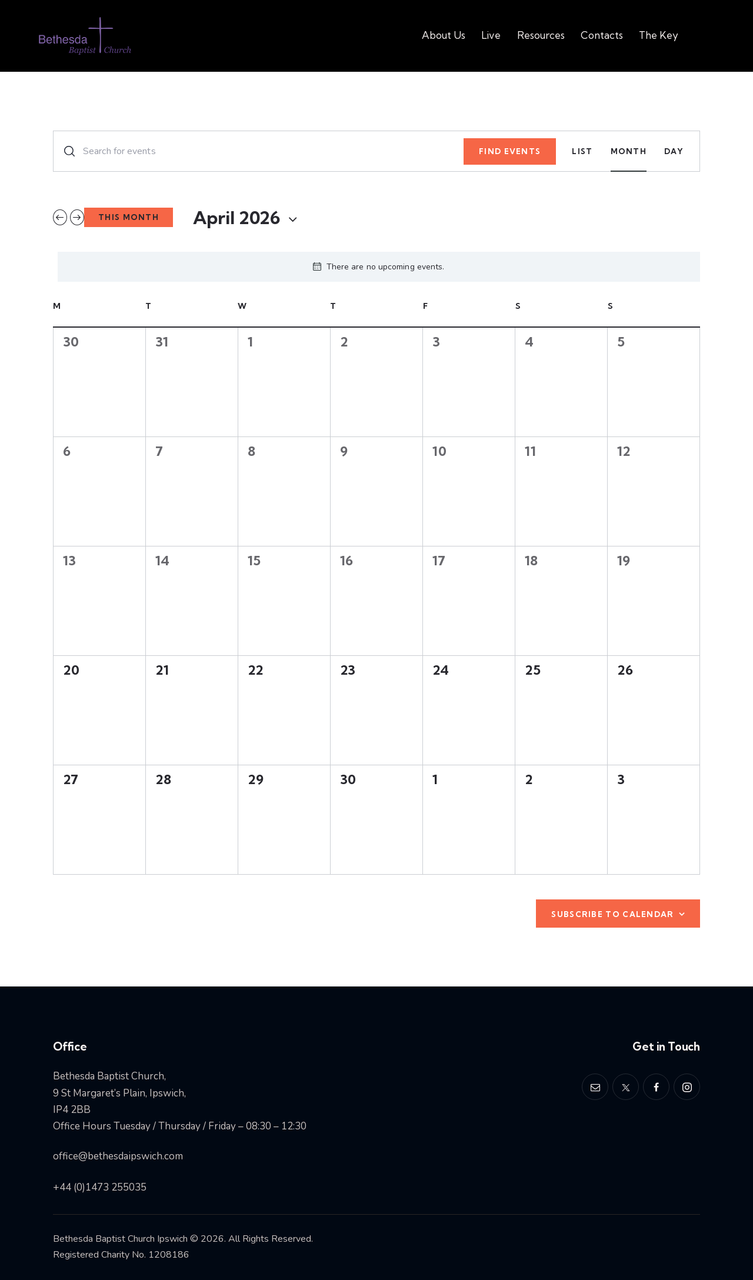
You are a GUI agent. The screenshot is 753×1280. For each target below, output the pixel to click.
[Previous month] (60, 218)
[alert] (379, 267)
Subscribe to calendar (612, 914)
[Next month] (77, 218)
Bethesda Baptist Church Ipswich (120, 1238)
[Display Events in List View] (582, 151)
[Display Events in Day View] (674, 151)
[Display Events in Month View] (629, 151)
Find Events (510, 151)
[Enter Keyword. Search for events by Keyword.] (259, 151)
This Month (128, 217)
